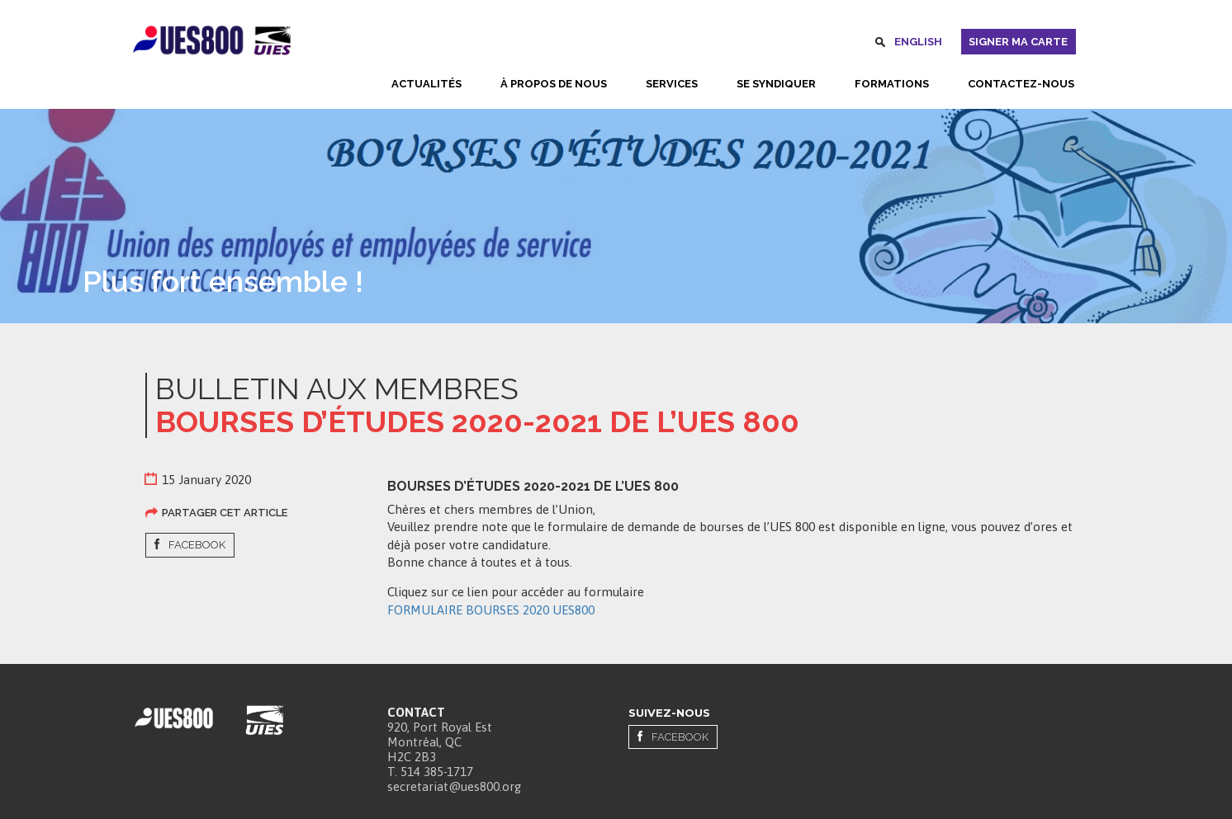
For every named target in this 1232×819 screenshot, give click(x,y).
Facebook (196, 545)
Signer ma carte (1018, 41)
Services (672, 84)
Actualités (426, 84)
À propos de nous (553, 84)
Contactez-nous (1021, 84)
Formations (892, 84)
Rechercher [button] (880, 44)
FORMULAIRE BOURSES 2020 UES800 (491, 610)
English (918, 41)
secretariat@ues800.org (454, 786)
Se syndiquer (776, 84)
